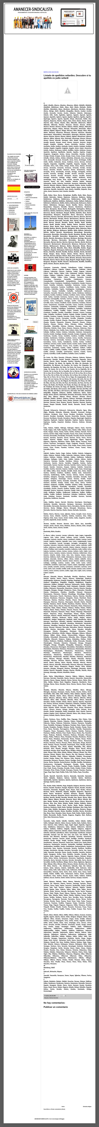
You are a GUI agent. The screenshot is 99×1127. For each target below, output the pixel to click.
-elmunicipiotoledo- (14, 205)
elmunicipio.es (12, 214)
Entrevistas (28, 203)
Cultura (27, 201)
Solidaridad (12, 210)
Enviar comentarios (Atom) (58, 1109)
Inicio (63, 1106)
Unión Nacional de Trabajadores (13, 207)
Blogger (62, 1119)
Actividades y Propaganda (29, 195)
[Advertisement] (17, 51)
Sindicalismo (29, 208)
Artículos (28, 199)
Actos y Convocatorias (31, 197)
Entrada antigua (87, 1106)
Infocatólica (12, 212)
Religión (28, 207)
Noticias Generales (53, 997)
